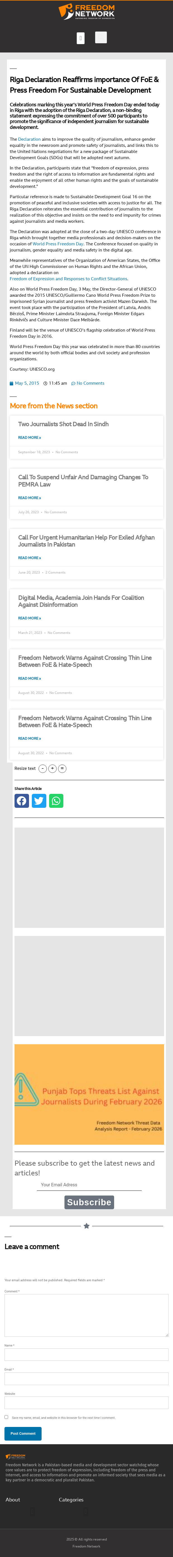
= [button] (62, 769)
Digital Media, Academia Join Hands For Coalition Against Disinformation (81, 601)
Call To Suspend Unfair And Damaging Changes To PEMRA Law (83, 481)
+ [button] (52, 769)
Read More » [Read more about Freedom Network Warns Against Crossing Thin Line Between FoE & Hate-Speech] (29, 679)
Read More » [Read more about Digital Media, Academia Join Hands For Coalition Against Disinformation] (29, 618)
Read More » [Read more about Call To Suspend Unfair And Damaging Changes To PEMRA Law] (29, 498)
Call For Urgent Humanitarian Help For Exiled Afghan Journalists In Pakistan (86, 541)
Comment (12, 1291)
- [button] (43, 769)
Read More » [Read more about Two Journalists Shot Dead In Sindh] (29, 438)
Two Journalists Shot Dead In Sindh (63, 425)
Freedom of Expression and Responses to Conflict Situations (68, 279)
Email (9, 1369)
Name (9, 1345)
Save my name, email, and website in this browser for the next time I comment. (64, 1418)
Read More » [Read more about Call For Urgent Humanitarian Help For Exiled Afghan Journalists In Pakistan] (29, 558)
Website (9, 1394)
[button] (81, 38)
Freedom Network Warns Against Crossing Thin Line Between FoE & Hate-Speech (85, 661)
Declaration (29, 140)
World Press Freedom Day (58, 244)
